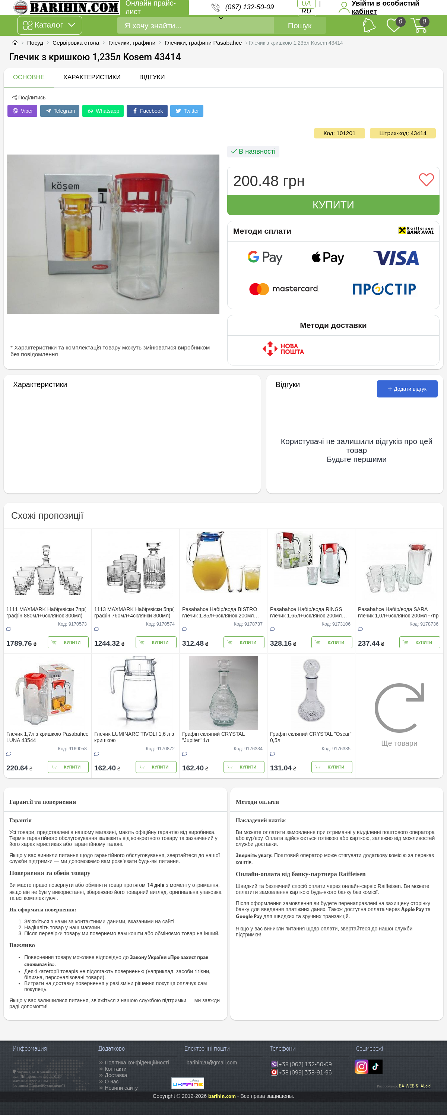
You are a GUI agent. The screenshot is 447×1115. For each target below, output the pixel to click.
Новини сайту (121, 1088)
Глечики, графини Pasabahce (203, 42)
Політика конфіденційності (137, 1063)
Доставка (116, 1075)
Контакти (115, 1069)
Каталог (49, 25)
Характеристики (92, 77)
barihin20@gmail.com (212, 1063)
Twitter (187, 111)
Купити (333, 205)
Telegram (60, 111)
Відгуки (152, 77)
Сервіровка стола (76, 42)
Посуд (35, 42)
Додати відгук (407, 389)
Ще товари (399, 715)
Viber (22, 111)
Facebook (147, 111)
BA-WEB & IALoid (415, 1086)
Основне (29, 77)
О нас (111, 1081)
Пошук (299, 25)
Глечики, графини (131, 42)
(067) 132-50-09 (249, 7)
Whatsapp (103, 111)
